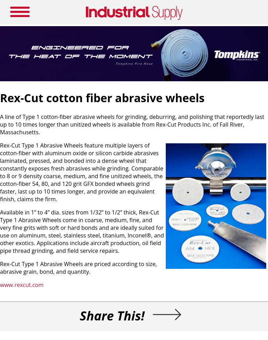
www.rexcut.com (22, 285)
